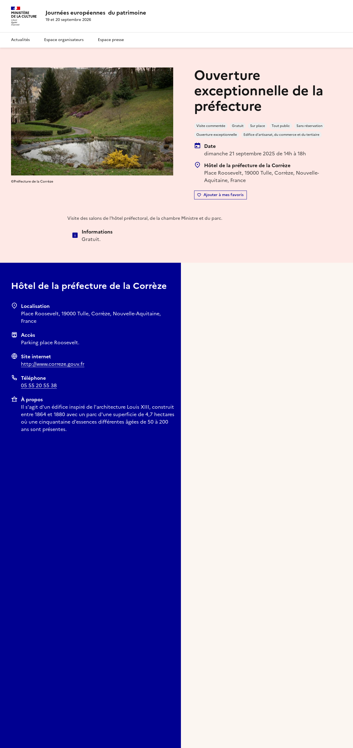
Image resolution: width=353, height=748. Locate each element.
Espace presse (111, 40)
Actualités (20, 40)
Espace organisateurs (64, 40)
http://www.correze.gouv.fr (52, 364)
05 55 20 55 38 (39, 385)
